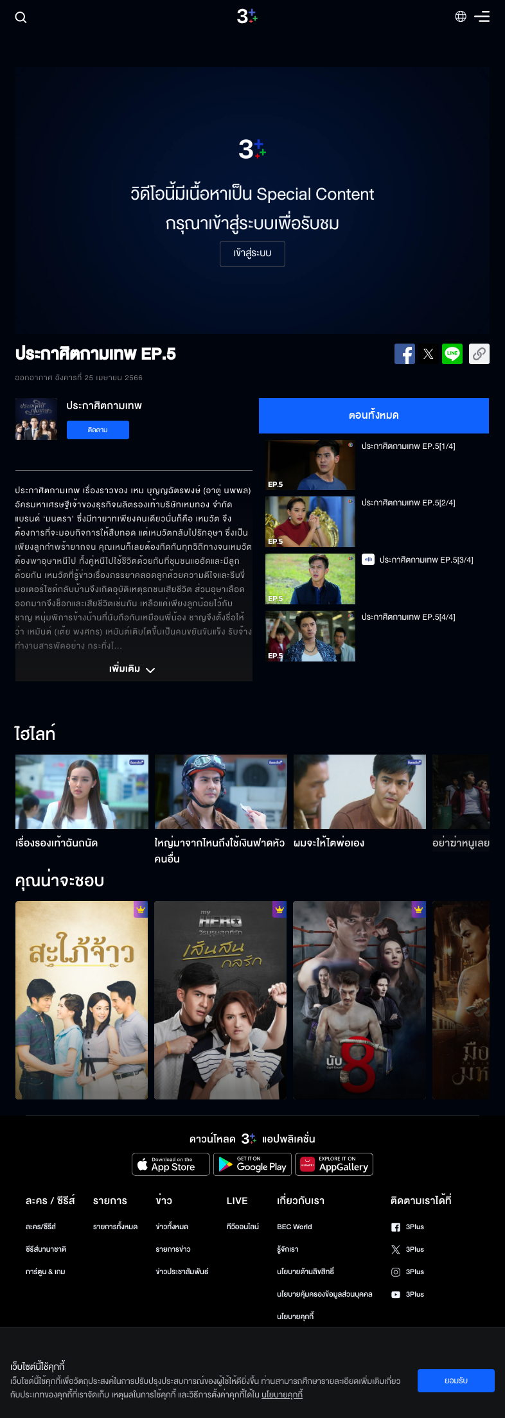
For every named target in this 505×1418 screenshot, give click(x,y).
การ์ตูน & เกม (46, 1272)
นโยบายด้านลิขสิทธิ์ (305, 1272)
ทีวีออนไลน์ (243, 1227)
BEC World (294, 1227)
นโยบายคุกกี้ (295, 1317)
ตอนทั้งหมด (374, 415)
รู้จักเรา (287, 1249)
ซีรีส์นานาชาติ (46, 1249)
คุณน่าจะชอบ (60, 882)
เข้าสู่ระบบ (252, 253)
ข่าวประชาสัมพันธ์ (181, 1272)
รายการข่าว (172, 1249)
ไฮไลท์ (35, 735)
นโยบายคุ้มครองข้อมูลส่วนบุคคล (325, 1294)
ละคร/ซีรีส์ (41, 1227)
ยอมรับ (456, 1380)
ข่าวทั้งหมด (171, 1227)
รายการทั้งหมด (115, 1227)
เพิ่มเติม (133, 670)
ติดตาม (98, 430)
